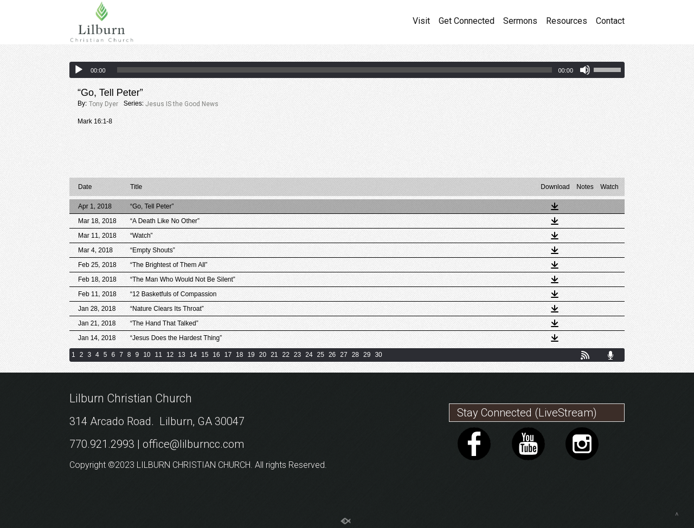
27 (343, 354)
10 (146, 354)
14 (193, 354)
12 (170, 354)
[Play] (78, 69)
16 (216, 354)
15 (204, 354)
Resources (566, 21)
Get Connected (466, 21)
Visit (421, 21)
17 (228, 354)
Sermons (520, 21)
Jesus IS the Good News (182, 104)
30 (378, 354)
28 (355, 354)
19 (250, 354)
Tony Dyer (103, 104)
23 (297, 354)
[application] (347, 70)
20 (262, 354)
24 (308, 354)
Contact (610, 21)
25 (320, 354)
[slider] (334, 70)
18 (239, 354)
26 (332, 354)
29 (366, 354)
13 (181, 354)
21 (274, 354)
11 (158, 354)
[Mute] (585, 69)
